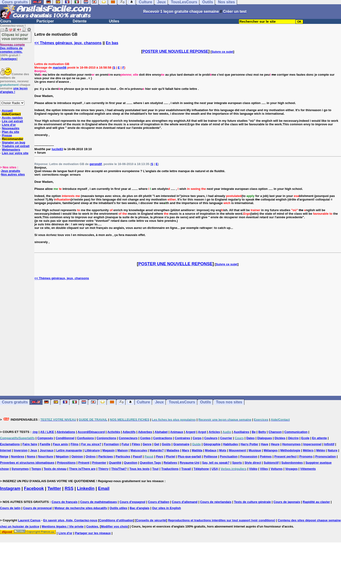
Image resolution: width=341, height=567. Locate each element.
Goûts (166, 444)
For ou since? (91, 444)
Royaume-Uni (190, 462)
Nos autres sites (13, 174)
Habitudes (230, 444)
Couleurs (210, 438)
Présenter (99, 462)
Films (75, 444)
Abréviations (66, 432)
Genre (147, 444)
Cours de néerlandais (215, 502)
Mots (222, 450)
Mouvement (237, 450)
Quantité (115, 462)
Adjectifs (129, 432)
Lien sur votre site (15, 153)
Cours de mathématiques (98, 502)
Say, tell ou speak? (215, 462)
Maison (122, 450)
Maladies (172, 450)
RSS (69, 488)
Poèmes (266, 456)
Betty (262, 432)
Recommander (12, 139)
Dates (250, 438)
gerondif (96, 164)
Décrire (293, 438)
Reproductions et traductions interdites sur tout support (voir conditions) (221, 520)
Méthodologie (290, 450)
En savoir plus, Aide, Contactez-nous (70, 520)
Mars (185, 450)
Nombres (17, 456)
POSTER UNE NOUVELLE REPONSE (175, 51)
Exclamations (10, 444)
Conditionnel (65, 438)
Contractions (162, 438)
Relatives (170, 462)
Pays (159, 456)
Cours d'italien (158, 502)
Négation (62, 456)
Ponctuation (229, 456)
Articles (214, 432)
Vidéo (253, 469)
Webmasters (11, 149)
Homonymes (291, 444)
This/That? (119, 469)
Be (254, 432)
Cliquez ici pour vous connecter (15, 36)
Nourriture (45, 456)
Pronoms (306, 456)
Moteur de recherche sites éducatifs (80, 508)
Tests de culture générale (252, 502)
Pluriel (170, 456)
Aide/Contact (11, 114)
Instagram (10, 488)
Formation (111, 444)
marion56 (60, 67)
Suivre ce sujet (222, 51)
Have (264, 444)
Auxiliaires (241, 432)
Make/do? (157, 450)
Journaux (47, 450)
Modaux (210, 450)
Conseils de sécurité (151, 520)
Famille (45, 444)
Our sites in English (166, 508)
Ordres (90, 456)
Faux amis (60, 444)
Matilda (197, 450)
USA (214, 469)
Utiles (114, 21)
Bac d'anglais (139, 508)
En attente (319, 438)
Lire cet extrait (12, 121)
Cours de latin (10, 508)
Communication (296, 432)
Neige (4, 456)
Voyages (291, 469)
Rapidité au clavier (316, 502)
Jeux (159, 402)
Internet (5, 450)
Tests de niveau (55, 469)
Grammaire (181, 444)
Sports (237, 462)
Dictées (279, 438)
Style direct (252, 462)
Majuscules (138, 450)
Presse (7, 135)
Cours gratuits (15, 402)
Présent (84, 462)
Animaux (176, 432)
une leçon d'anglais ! (13, 90)
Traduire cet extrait (15, 146)
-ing (35, 432)
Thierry (103, 469)
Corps (197, 438)
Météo (320, 450)
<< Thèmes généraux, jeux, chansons (68, 43)
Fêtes (136, 444)
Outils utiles (118, 508)
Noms (31, 456)
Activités (113, 432)
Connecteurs (128, 438)
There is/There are (82, 469)
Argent (191, 432)
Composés (45, 438)
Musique (255, 450)
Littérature (92, 450)
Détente (80, 21)
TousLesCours (182, 402)
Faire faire (29, 444)
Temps (36, 469)
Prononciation (325, 456)
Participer (45, 21)
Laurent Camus (29, 520)
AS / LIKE (47, 432)
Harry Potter (249, 444)
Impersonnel (312, 444)
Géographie (211, 444)
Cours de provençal (37, 508)
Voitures (276, 469)
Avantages (8, 59)
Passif (137, 456)
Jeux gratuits (10, 171)
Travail (186, 469)
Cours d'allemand (185, 502)
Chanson (275, 432)
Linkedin (85, 488)
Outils (205, 402)
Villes (264, 469)
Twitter (54, 488)
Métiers (308, 450)
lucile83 (57, 149)
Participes (105, 456)
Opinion (77, 456)
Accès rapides (12, 117)
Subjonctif (271, 462)
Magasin (108, 450)
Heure (275, 444)
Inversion (21, 450)
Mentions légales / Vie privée (63, 526)
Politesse (210, 456)
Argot (202, 432)
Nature (332, 450)
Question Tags (150, 462)
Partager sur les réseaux (93, 533)
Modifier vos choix (114, 526)
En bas (112, 43)
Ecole (305, 438)
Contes (145, 438)
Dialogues (264, 438)
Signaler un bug (13, 142)
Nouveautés (10, 128)
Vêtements (308, 469)
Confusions (85, 438)
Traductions (170, 469)
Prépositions (66, 462)
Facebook (34, 488)
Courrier (226, 438)
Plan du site (10, 132)
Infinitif (329, 444)
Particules (123, 456)
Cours (5, 21)
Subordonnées (292, 462)
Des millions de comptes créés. (12, 48)
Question (130, 462)
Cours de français (65, 502)
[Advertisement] (188, 338)
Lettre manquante (69, 450)
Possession (248, 456)
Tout (155, 469)
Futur (125, 444)
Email (103, 488)
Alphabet (161, 432)
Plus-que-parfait (189, 456)
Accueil (7, 110)
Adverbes (145, 432)
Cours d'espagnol (132, 502)
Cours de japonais (287, 502)
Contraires (182, 438)
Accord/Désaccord (91, 432)
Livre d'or (9, 124)
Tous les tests (139, 469)
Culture (143, 402)
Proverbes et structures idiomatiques (27, 462)
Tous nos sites (229, 402)
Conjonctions (106, 438)
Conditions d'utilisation (116, 520)
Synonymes (20, 469)
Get (156, 444)
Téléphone (201, 469)
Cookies (92, 526)
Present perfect (285, 456)
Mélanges (271, 450)
